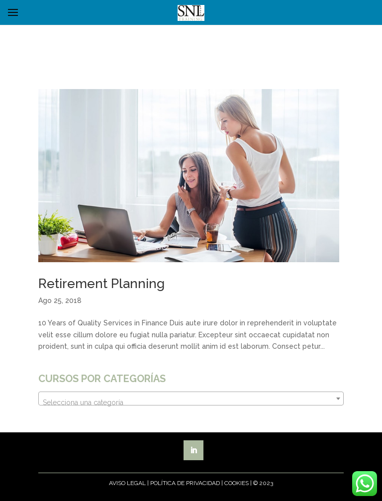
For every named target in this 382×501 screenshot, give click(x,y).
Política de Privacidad (185, 483)
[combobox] (191, 398)
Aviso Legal (127, 483)
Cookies (236, 483)
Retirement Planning (101, 283)
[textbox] (191, 402)
